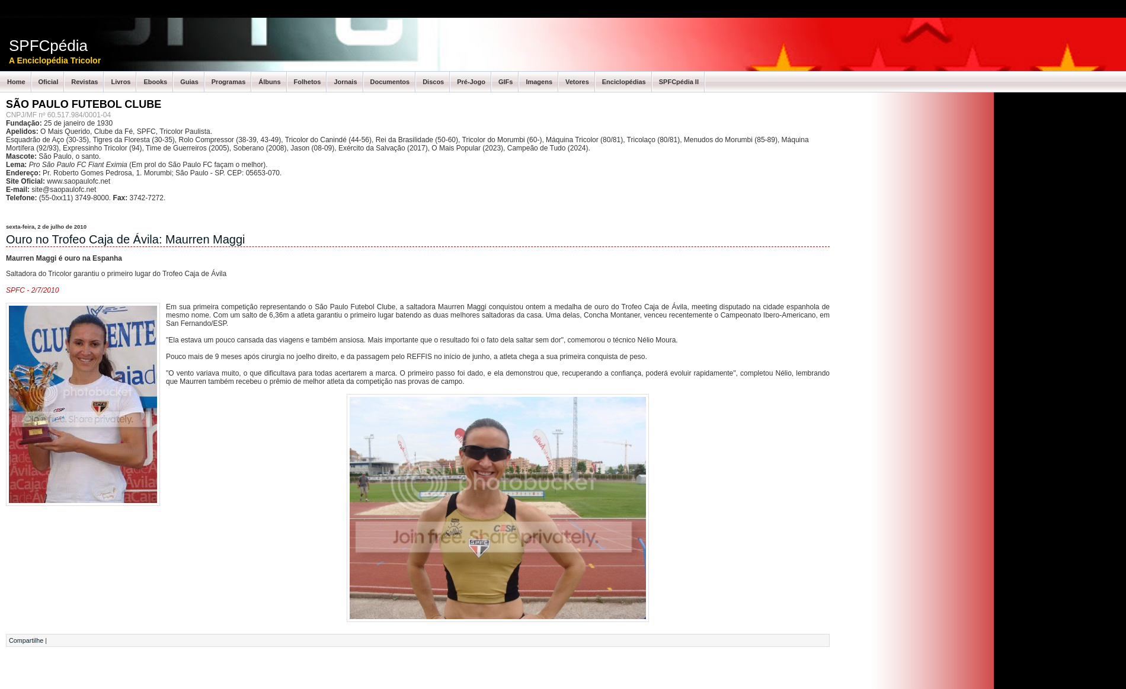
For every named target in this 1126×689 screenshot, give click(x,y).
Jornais (345, 81)
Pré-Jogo (471, 81)
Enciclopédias (624, 81)
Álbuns (269, 81)
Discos (433, 81)
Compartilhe (26, 640)
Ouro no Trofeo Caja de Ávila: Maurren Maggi (125, 239)
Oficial (49, 81)
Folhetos (307, 81)
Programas (228, 81)
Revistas (84, 81)
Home (16, 81)
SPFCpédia (48, 46)
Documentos (390, 81)
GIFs (505, 81)
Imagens (539, 81)
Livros (120, 81)
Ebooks (155, 81)
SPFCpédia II (679, 81)
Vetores (577, 81)
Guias (189, 81)
